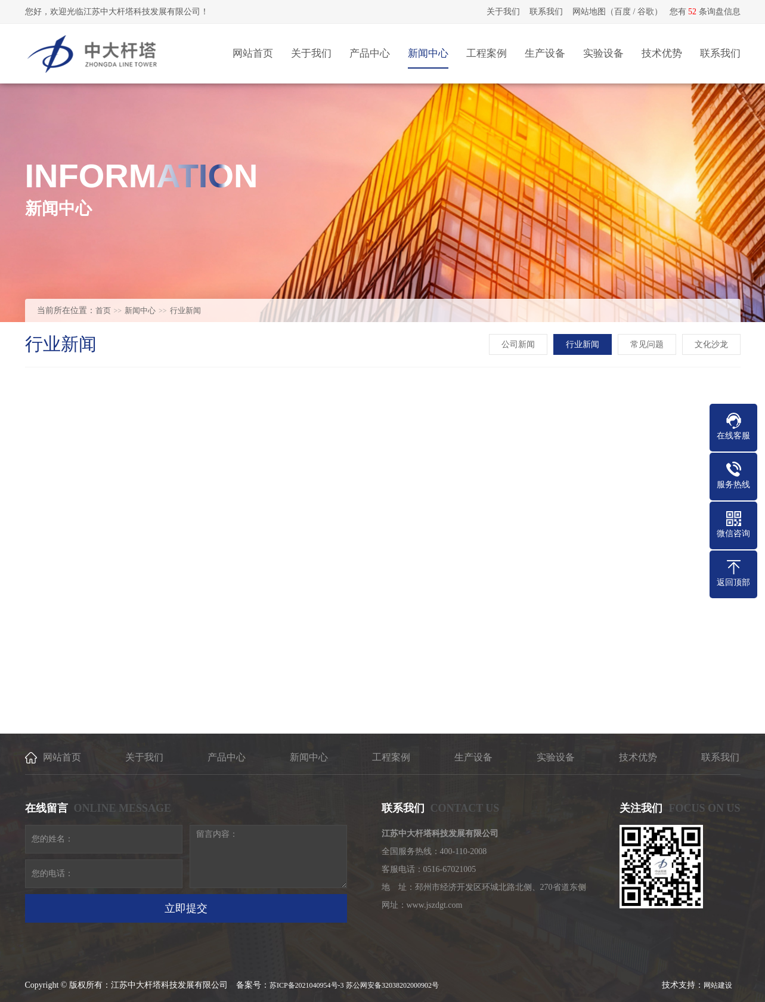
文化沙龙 (711, 344)
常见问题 (647, 344)
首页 (103, 310)
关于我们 (503, 11)
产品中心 (226, 757)
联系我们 (546, 11)
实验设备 (556, 757)
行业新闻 (185, 310)
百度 (622, 11)
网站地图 (589, 11)
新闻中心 (140, 310)
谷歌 (645, 11)
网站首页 (62, 757)
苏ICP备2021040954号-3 (307, 985)
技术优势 (638, 757)
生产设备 (473, 757)
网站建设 (718, 985)
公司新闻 (518, 344)
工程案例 (391, 757)
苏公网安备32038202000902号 (392, 985)
